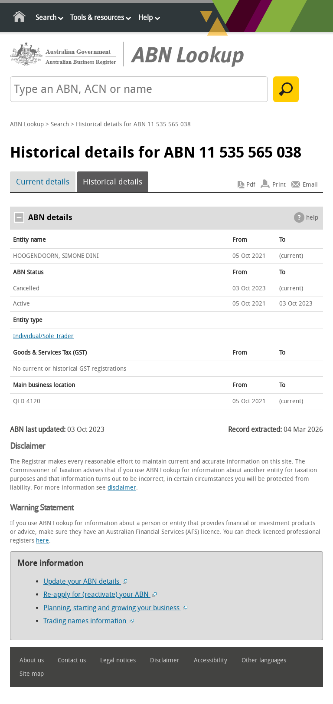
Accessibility (210, 660)
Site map (32, 674)
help (312, 217)
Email (310, 184)
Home (19, 18)
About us (32, 660)
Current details (42, 182)
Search (46, 17)
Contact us (72, 660)
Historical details (112, 182)
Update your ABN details (85, 581)
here (42, 540)
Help (145, 17)
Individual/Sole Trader (43, 336)
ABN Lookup (27, 124)
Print (279, 184)
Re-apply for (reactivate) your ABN (100, 594)
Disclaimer (165, 660)
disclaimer (122, 487)
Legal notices (118, 660)
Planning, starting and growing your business (115, 608)
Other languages (264, 660)
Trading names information (88, 621)
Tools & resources (97, 17)
